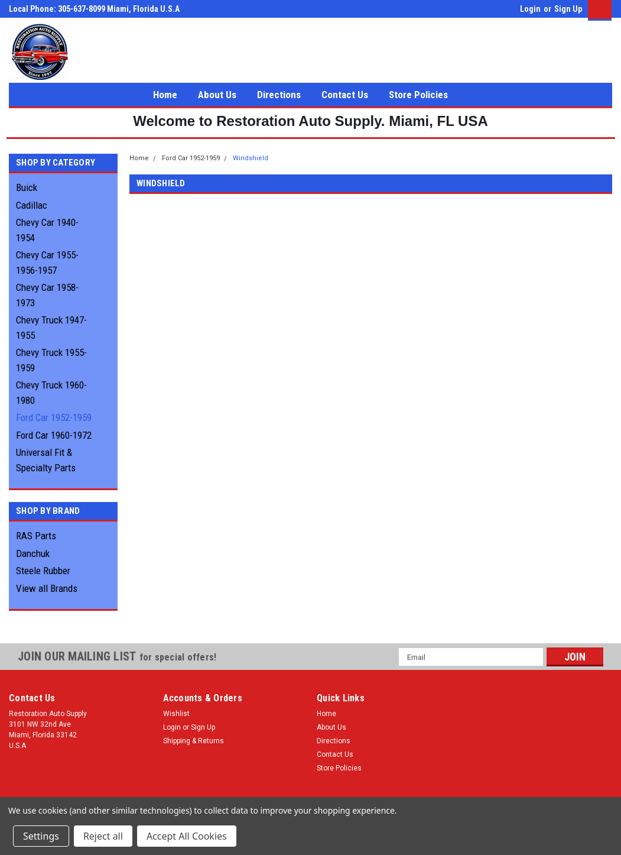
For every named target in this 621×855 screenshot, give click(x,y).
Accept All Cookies (187, 836)
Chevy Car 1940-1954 (47, 230)
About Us (217, 95)
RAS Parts (36, 536)
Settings (41, 836)
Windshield (250, 158)
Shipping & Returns (193, 741)
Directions (279, 95)
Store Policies (418, 95)
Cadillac (31, 205)
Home (165, 95)
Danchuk (33, 553)
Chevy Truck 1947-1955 (51, 327)
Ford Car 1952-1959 (54, 417)
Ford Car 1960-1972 (54, 435)
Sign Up (568, 9)
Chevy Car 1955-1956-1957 (47, 262)
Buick (26, 187)
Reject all (103, 836)
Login (530, 9)
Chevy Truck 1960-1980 (51, 392)
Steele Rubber (43, 571)
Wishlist (176, 714)
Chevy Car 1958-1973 (47, 295)
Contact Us (344, 95)
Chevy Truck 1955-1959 (51, 360)
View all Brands (46, 588)
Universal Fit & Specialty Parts (46, 460)
